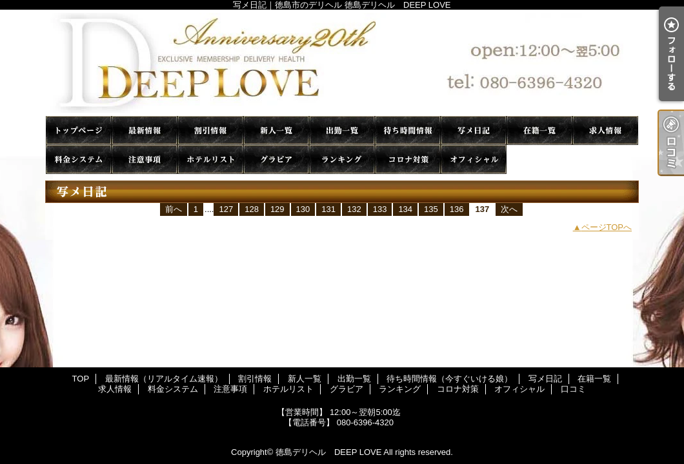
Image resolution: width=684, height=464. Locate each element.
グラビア (276, 159)
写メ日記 (474, 130)
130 (303, 209)
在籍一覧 (539, 130)
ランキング (342, 159)
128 (252, 209)
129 (277, 209)
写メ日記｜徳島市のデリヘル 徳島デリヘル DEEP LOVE (342, 63)
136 (457, 209)
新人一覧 (276, 130)
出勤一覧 (342, 130)
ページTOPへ (606, 227)
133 (380, 209)
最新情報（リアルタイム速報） (144, 130)
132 (354, 209)
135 (431, 209)
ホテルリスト (210, 159)
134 (405, 209)
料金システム (79, 159)
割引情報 (210, 130)
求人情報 (605, 130)
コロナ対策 (408, 159)
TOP (79, 130)
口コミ (539, 159)
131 (328, 209)
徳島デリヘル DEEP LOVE (328, 452)
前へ (173, 209)
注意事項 (144, 159)
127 (226, 209)
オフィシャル (474, 159)
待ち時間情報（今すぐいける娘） (408, 130)
